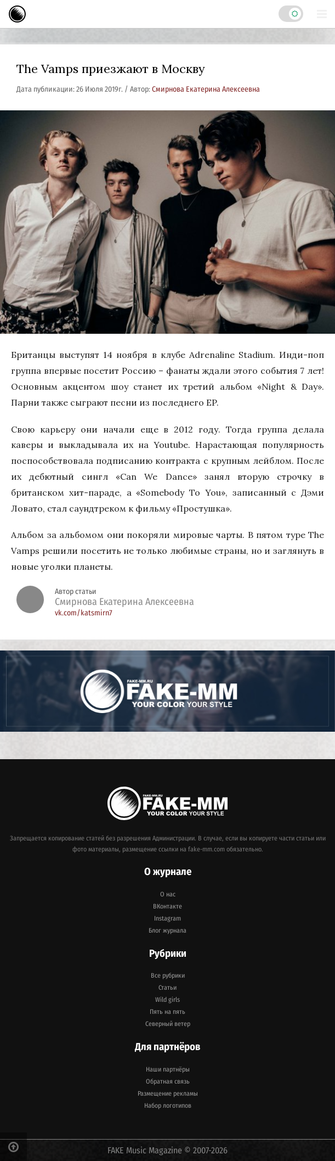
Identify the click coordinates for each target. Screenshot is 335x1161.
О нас (167, 894)
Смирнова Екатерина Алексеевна (206, 89)
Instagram (167, 918)
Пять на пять (167, 1012)
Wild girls (167, 999)
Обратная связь (168, 1081)
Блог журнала (167, 930)
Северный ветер (167, 1024)
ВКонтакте (167, 906)
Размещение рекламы (168, 1093)
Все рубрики (168, 975)
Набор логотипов (167, 1105)
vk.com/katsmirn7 (83, 613)
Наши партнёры (168, 1069)
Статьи (167, 987)
